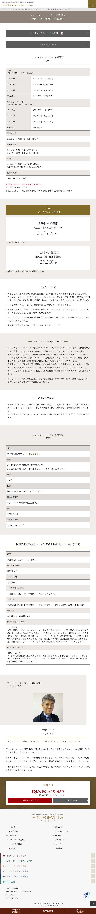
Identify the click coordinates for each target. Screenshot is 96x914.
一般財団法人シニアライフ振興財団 (18, 891)
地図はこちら (34, 453)
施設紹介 (59, 827)
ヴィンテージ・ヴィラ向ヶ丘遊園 (17, 861)
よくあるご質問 (15, 844)
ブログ (58, 844)
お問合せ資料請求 (16, 910)
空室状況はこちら (48, 44)
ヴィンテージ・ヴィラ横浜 (14, 855)
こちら (27, 184)
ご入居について (61, 831)
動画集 (58, 835)
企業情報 (59, 848)
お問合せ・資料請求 (29, 800)
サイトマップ (10, 895)
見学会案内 (48, 911)
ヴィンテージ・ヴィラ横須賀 (15, 876)
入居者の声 (60, 839)
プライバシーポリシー (14, 898)
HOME (12, 827)
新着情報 (12, 848)
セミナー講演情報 (80, 910)
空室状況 (12, 835)
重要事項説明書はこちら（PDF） (45, 33)
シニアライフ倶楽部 (17, 839)
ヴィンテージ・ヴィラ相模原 (15, 871)
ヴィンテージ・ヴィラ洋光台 (15, 866)
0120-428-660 (50, 792)
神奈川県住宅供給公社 (14, 888)
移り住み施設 (9, 881)
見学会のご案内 (70, 800)
